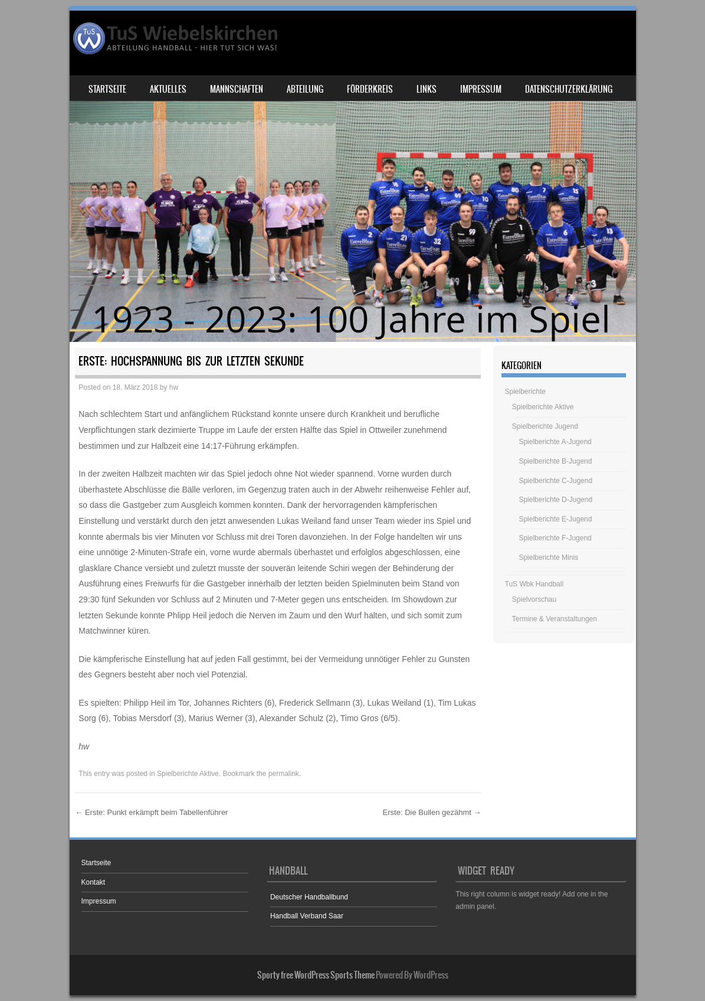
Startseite (107, 89)
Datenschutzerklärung (568, 89)
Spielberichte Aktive (188, 774)
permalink (283, 774)
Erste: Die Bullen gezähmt (432, 812)
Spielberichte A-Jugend (555, 442)
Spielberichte (525, 391)
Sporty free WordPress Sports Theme (316, 975)
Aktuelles (168, 89)
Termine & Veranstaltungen (554, 619)
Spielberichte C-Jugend (555, 481)
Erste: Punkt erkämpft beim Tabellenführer (151, 812)
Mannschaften (236, 89)
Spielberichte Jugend (545, 426)
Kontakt (93, 882)
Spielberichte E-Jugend (555, 519)
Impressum (480, 89)
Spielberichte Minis (548, 557)
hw (173, 387)
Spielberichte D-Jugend (555, 499)
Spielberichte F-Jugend (555, 538)
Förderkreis (370, 89)
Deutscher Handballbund (309, 897)
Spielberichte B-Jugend (555, 461)
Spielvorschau (534, 599)
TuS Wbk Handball (534, 584)
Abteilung (305, 89)
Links (427, 89)
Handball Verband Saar (306, 916)
